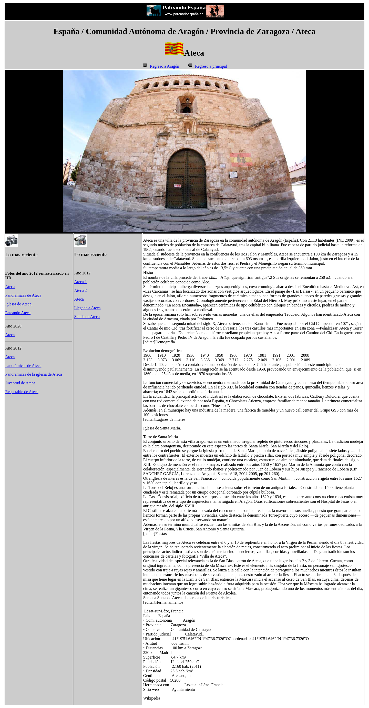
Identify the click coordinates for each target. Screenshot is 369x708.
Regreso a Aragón (164, 66)
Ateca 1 (80, 282)
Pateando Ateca (17, 313)
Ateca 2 (80, 290)
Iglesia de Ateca (18, 304)
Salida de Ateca (87, 316)
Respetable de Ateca (21, 391)
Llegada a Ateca (87, 308)
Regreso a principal (211, 66)
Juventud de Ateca (20, 383)
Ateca (10, 286)
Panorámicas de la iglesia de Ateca (33, 374)
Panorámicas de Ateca (23, 295)
